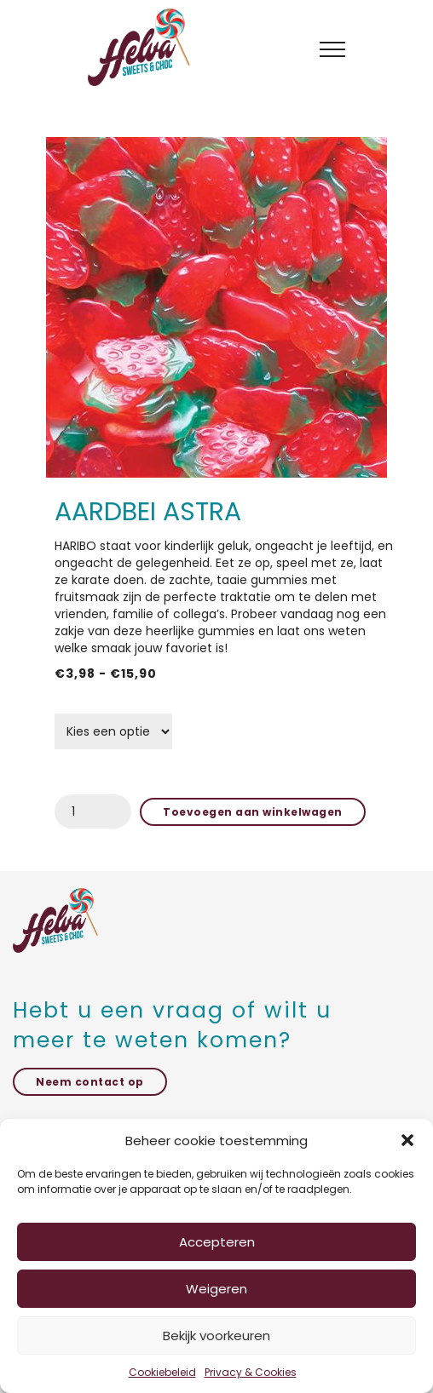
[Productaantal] (93, 811)
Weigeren (216, 1289)
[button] (407, 1140)
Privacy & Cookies (251, 1372)
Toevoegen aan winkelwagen (253, 812)
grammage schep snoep (122, 705)
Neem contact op (90, 1082)
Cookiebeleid (162, 1372)
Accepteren (217, 1242)
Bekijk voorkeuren (216, 1335)
